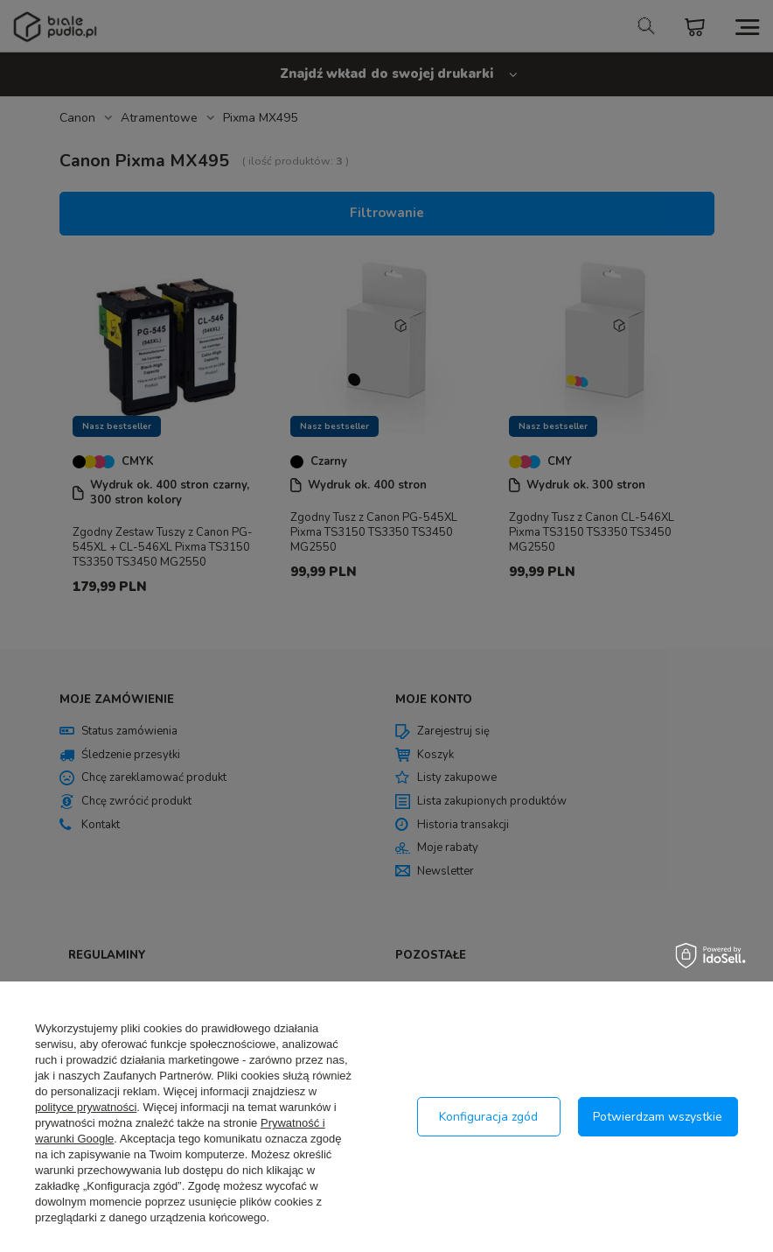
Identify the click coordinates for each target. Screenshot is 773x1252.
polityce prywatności (85, 1107)
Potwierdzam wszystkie (657, 1116)
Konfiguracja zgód (488, 1116)
